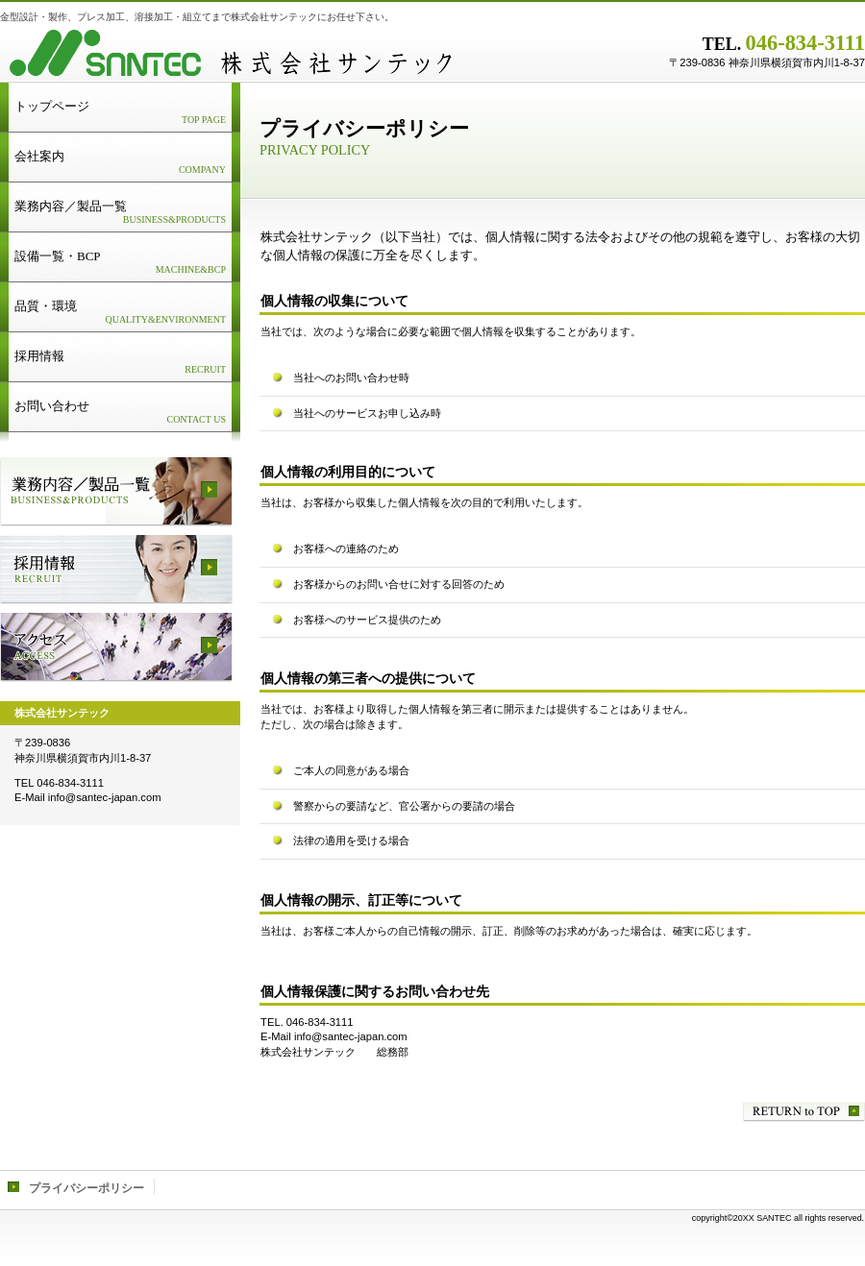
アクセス (116, 647)
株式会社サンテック (240, 53)
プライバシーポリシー (86, 1188)
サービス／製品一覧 (116, 491)
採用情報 (116, 569)
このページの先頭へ (804, 1112)
